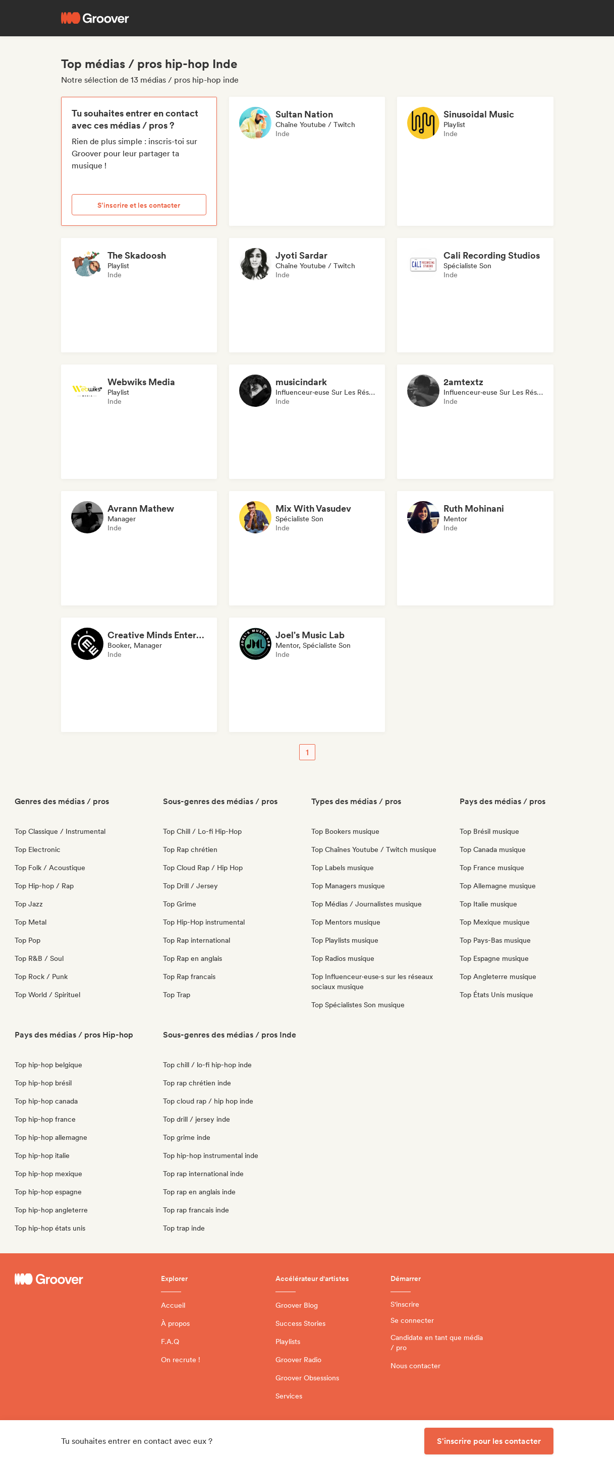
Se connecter (412, 1320)
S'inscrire (404, 1304)
